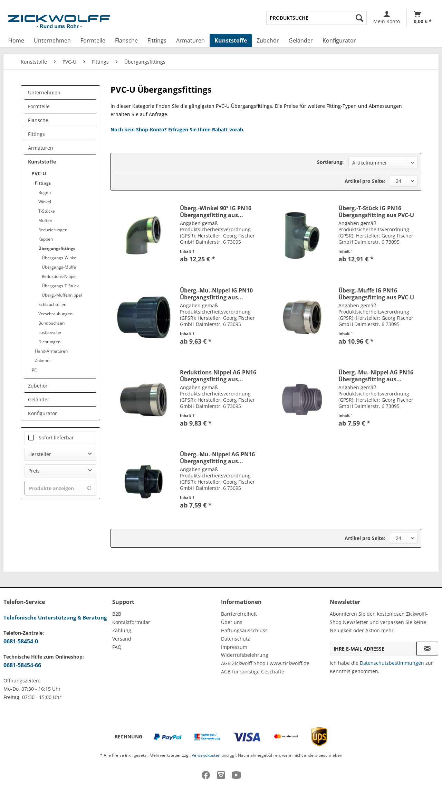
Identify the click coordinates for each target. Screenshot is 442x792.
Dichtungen (49, 342)
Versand (121, 638)
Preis (34, 470)
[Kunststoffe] (231, 40)
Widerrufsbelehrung (244, 655)
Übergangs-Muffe (59, 267)
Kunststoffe (42, 161)
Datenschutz (235, 638)
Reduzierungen (52, 230)
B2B (116, 614)
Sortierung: (330, 162)
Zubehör (43, 360)
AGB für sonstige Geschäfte (252, 671)
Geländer (38, 399)
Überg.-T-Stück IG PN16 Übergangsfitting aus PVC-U (376, 211)
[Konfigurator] (339, 40)
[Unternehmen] (52, 40)
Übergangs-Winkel (59, 258)
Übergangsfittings (56, 248)
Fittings (36, 134)
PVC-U (38, 173)
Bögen (44, 192)
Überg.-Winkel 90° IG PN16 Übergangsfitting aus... (215, 211)
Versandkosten (206, 755)
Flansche (38, 120)
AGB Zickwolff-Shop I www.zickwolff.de (265, 663)
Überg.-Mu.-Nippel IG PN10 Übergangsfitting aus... (216, 294)
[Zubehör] (268, 40)
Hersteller (39, 454)
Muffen (45, 220)
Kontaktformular (131, 622)
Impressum (234, 647)
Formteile (39, 106)
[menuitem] (316, 18)
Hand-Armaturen (51, 351)
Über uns (231, 622)
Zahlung (121, 630)
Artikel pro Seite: (365, 181)
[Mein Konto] (386, 18)
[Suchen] (359, 18)
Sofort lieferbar (56, 437)
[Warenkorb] (423, 18)
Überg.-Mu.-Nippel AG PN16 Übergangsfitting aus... (375, 376)
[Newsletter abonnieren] (427, 648)
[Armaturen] (190, 40)
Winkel (44, 202)
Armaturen (40, 148)
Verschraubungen (55, 314)
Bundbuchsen (51, 323)
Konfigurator (42, 413)
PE (34, 370)
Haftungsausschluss (244, 630)
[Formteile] (93, 40)
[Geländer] (301, 40)
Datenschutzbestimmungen (392, 663)
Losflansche (49, 332)
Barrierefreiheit (239, 614)
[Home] (16, 40)
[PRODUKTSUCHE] (316, 18)
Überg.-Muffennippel (62, 295)
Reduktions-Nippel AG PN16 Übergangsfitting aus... (218, 376)
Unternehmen (44, 92)
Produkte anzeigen (60, 488)
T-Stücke (46, 211)
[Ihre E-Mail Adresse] (373, 648)
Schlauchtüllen (52, 304)
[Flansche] (126, 40)
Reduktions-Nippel (59, 276)
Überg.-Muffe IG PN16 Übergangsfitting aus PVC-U (376, 294)
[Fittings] (157, 40)
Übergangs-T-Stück (60, 286)
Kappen (45, 239)
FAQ (117, 647)
